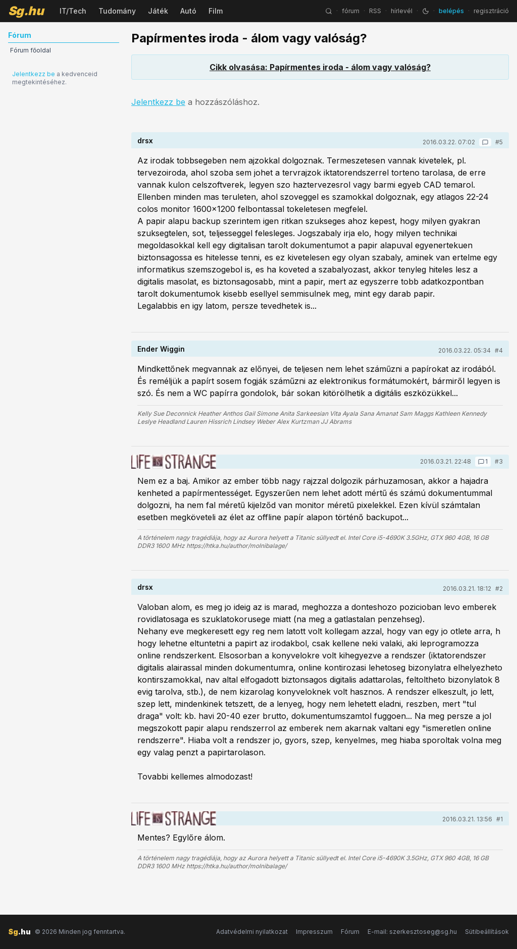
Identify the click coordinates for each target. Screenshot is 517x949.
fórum (350, 11)
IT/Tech (73, 11)
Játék (158, 11)
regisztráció (491, 11)
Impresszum (314, 931)
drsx (145, 140)
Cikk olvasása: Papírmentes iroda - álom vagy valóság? (320, 67)
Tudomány (117, 11)
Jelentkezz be (33, 74)
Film (216, 11)
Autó (188, 11)
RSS (375, 11)
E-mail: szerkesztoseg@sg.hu (412, 931)
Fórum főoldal (30, 50)
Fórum (350, 931)
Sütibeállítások (487, 931)
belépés (451, 11)
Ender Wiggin (161, 349)
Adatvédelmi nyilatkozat (252, 931)
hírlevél (401, 11)
